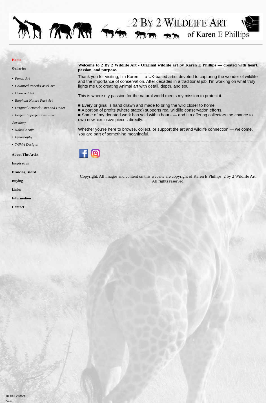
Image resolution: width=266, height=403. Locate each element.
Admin (9, 401)
